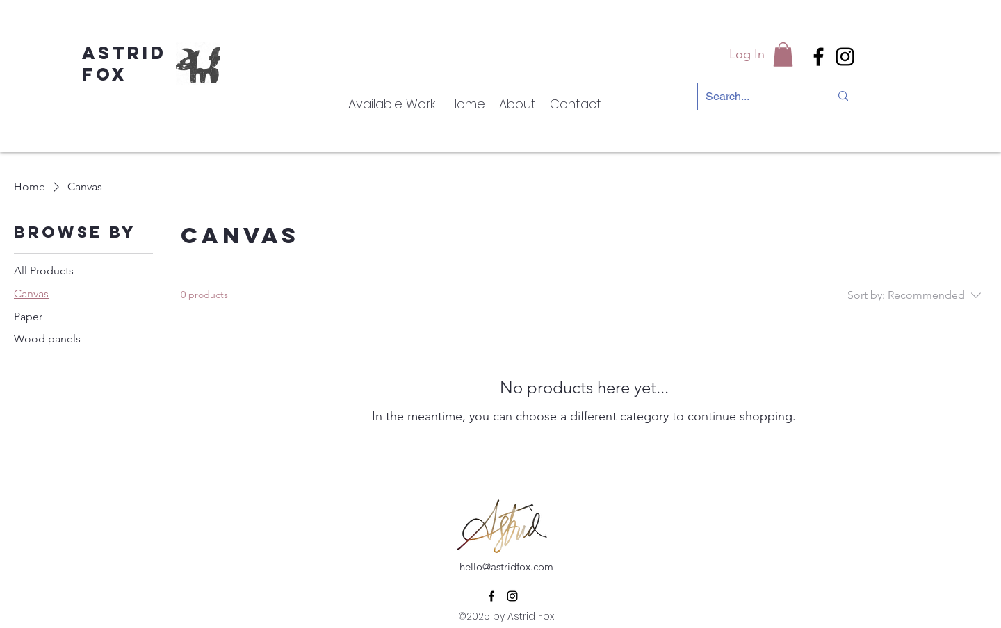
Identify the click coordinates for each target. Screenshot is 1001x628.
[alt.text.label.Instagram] (845, 56)
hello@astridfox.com (506, 566)
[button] (783, 54)
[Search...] (757, 96)
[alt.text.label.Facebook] (818, 56)
